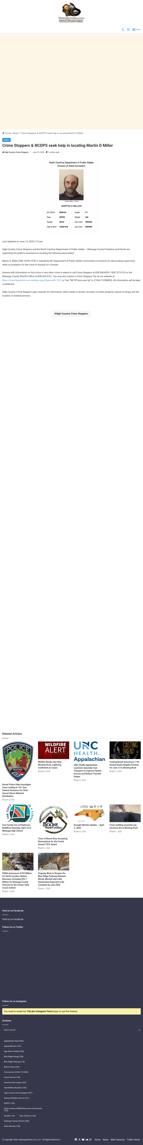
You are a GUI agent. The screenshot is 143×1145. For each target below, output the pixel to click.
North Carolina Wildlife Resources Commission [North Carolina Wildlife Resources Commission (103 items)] (23, 1109)
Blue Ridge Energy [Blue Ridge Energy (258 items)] (13, 1056)
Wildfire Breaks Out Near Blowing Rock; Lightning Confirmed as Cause (50, 765)
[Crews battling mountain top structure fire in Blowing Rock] (125, 813)
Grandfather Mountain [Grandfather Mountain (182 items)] (15, 1088)
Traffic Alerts (133, 1139)
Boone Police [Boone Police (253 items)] (11, 1067)
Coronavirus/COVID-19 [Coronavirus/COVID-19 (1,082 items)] (16, 1072)
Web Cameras (118, 1139)
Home (6, 133)
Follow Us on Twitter (12, 927)
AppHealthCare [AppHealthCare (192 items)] (12, 1046)
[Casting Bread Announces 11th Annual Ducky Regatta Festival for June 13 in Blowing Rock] (125, 750)
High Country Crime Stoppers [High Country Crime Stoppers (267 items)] (18, 1093)
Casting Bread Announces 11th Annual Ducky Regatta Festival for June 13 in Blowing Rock (124, 765)
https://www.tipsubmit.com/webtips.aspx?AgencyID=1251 (32, 280)
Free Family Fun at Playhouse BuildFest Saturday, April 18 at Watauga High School (16, 828)
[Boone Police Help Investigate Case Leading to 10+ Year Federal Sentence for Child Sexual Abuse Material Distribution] (17, 761)
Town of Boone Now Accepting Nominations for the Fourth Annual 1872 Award (52, 841)
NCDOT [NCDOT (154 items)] (9, 1103)
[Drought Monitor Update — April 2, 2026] (89, 813)
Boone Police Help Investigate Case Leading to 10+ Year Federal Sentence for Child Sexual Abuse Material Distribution (16, 790)
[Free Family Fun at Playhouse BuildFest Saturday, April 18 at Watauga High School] (17, 813)
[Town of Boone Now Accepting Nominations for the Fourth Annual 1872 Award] (53, 820)
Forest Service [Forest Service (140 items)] (12, 1077)
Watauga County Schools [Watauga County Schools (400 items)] (16, 1121)
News (16, 133)
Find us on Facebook (12, 919)
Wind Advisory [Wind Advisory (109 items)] (12, 1126)
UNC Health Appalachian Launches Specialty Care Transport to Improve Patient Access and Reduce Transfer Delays (87, 771)
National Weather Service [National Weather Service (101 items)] (16, 1098)
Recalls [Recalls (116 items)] (9, 1116)
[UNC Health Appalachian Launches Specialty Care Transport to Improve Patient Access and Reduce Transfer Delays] (89, 751)
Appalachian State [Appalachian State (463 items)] (14, 1041)
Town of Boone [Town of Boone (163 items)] (27, 1116)
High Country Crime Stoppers (17, 152)
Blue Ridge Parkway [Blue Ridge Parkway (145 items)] (14, 1062)
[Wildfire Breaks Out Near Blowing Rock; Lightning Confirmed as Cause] (53, 750)
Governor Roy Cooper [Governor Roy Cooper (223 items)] (15, 1082)
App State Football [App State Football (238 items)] (14, 1051)
